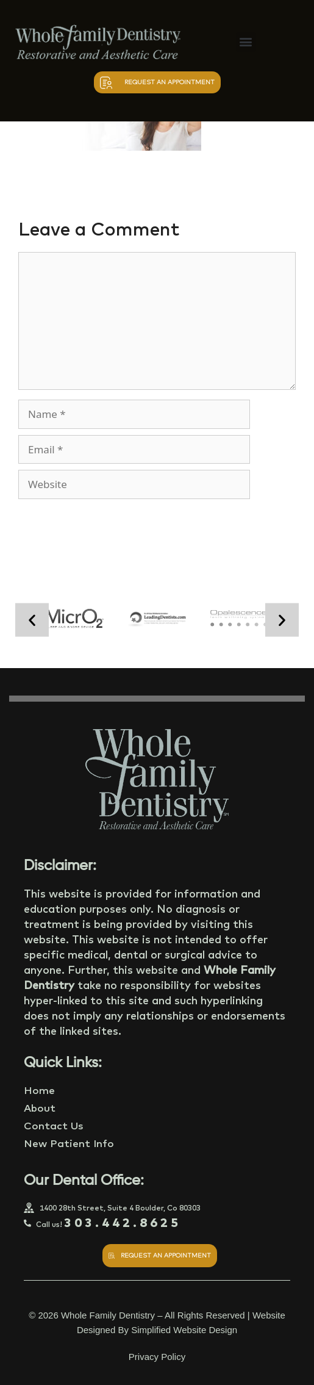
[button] (246, 42)
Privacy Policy (157, 1356)
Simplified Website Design (184, 1330)
